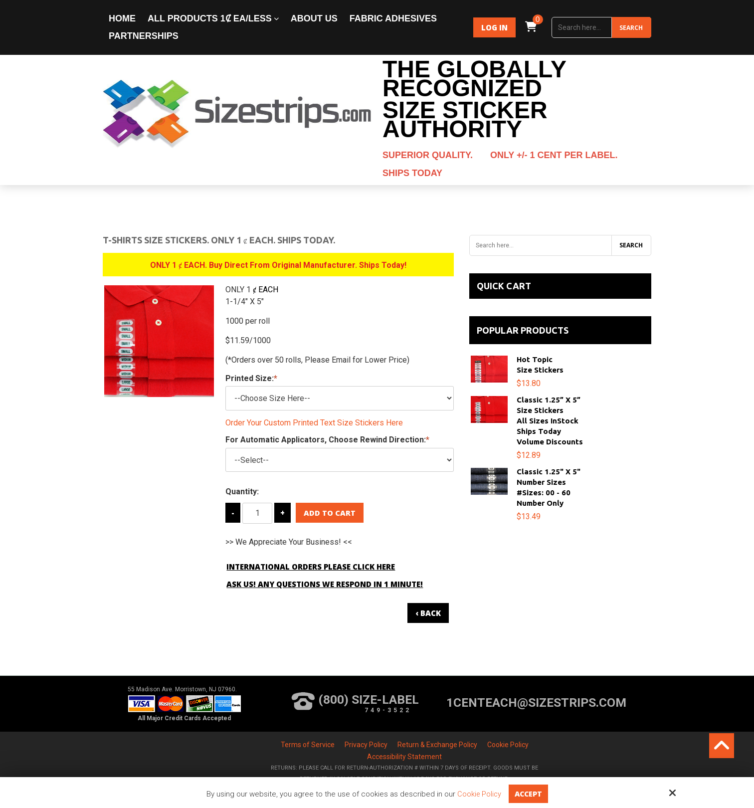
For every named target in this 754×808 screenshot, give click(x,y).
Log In (494, 27)
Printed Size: (251, 378)
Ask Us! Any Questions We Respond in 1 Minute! (324, 584)
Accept (529, 794)
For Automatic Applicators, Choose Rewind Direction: (327, 439)
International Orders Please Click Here (310, 567)
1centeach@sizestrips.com (535, 702)
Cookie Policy (478, 794)
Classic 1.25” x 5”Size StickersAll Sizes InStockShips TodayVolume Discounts (550, 421)
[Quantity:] (257, 513)
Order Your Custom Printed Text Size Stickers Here (314, 422)
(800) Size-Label (351, 702)
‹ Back (428, 613)
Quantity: (242, 491)
